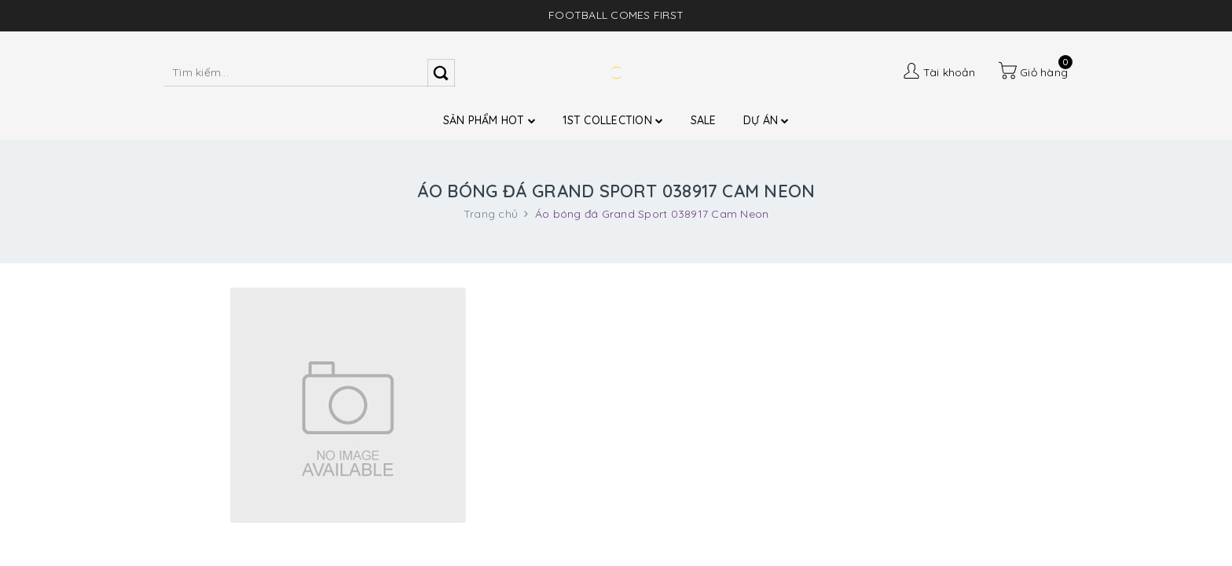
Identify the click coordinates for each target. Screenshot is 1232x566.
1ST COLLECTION (613, 120)
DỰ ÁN (766, 120)
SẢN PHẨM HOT (490, 120)
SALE (704, 120)
